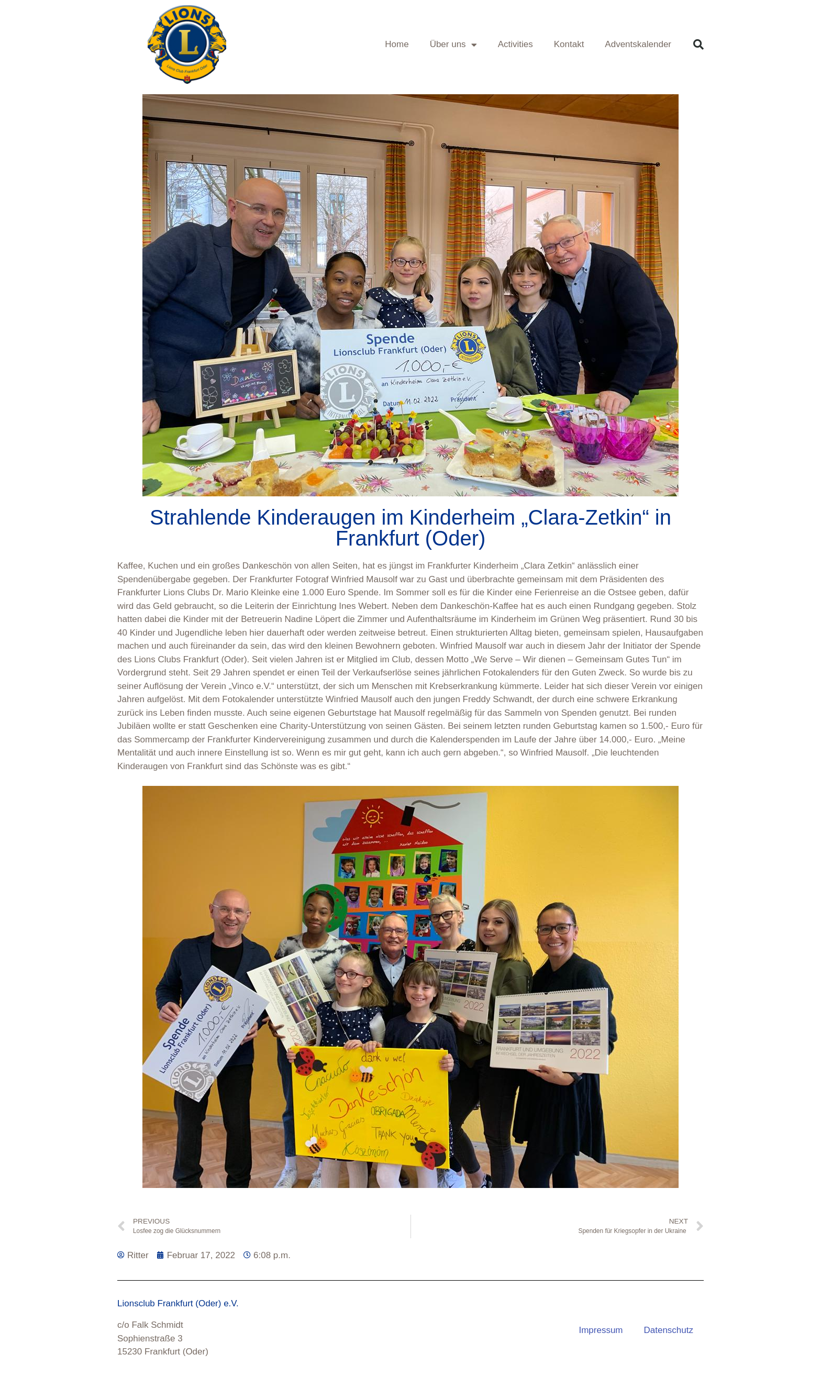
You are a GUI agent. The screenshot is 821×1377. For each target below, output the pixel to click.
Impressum (601, 1330)
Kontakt (569, 44)
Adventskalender (638, 44)
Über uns (453, 44)
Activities (515, 44)
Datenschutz (669, 1330)
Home (396, 44)
